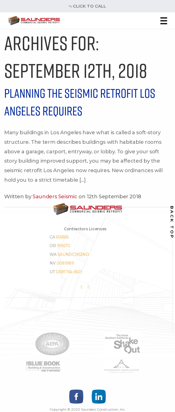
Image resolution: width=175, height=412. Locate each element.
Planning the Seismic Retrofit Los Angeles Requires (79, 102)
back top (172, 222)
